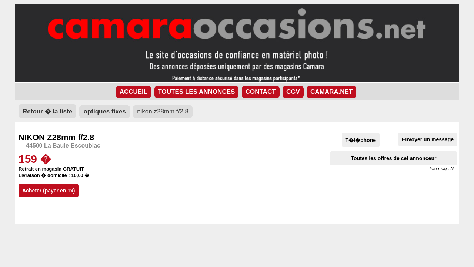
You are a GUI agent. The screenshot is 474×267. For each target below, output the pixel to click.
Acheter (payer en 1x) (48, 191)
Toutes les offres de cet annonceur (394, 158)
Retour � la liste (47, 111)
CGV (293, 91)
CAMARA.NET (331, 91)
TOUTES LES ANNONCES (196, 91)
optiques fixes (104, 111)
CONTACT (261, 91)
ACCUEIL (134, 91)
